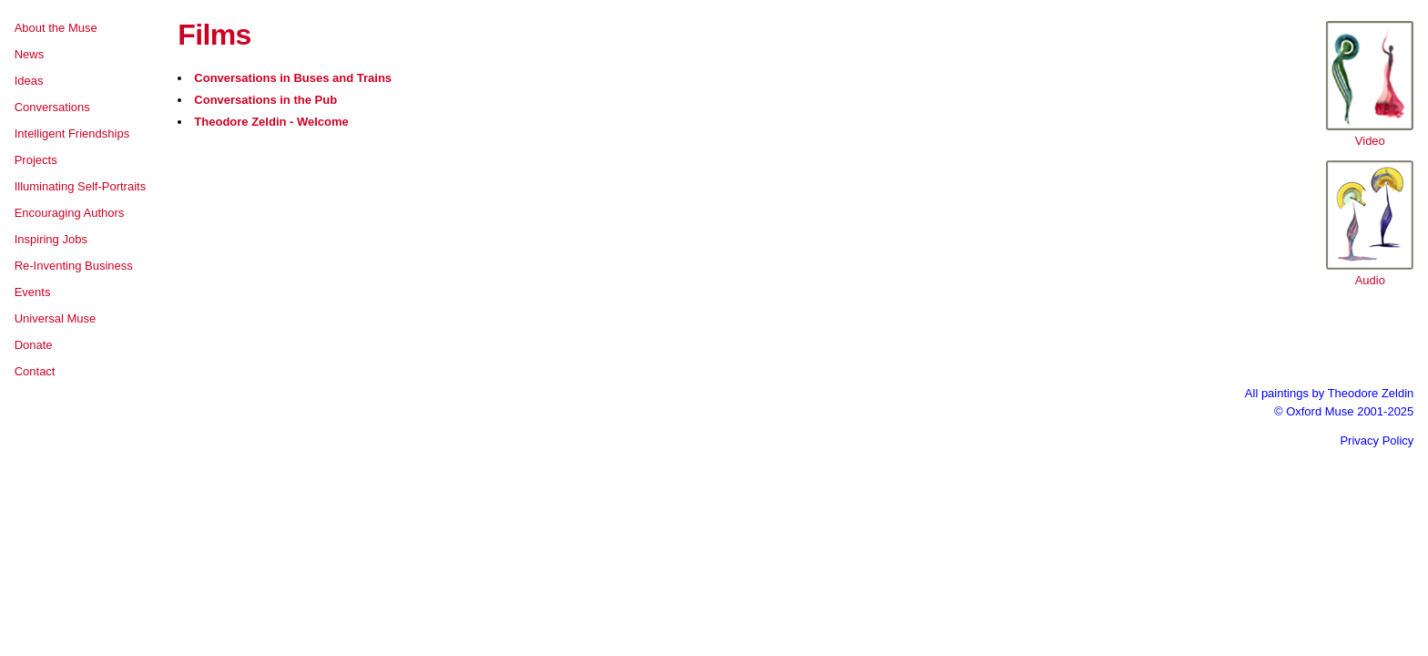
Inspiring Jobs (51, 239)
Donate (34, 345)
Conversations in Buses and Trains (293, 78)
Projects (36, 160)
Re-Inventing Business (74, 265)
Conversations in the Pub (265, 100)
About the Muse (56, 28)
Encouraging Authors (70, 213)
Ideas (29, 80)
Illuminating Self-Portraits (81, 186)
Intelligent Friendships (72, 133)
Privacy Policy (1376, 440)
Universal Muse (56, 318)
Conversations (52, 107)
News (30, 54)
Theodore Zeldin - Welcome (271, 121)
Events (33, 292)
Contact (35, 371)
